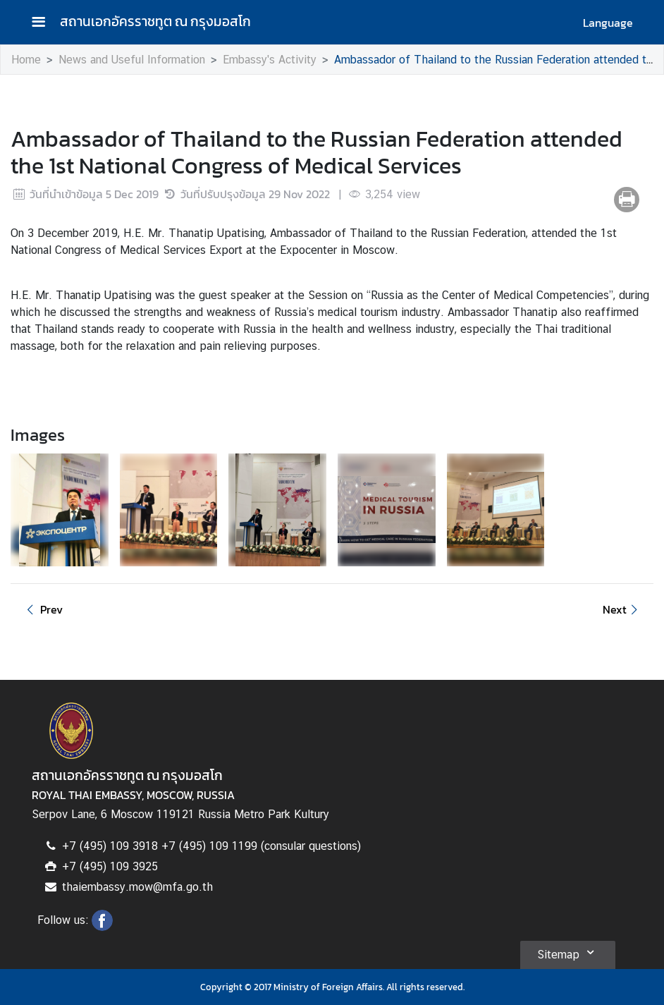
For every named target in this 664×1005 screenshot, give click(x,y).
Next (622, 609)
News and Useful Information (132, 59)
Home (26, 59)
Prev (42, 609)
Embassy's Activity (269, 59)
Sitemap (567, 952)
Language (608, 22)
